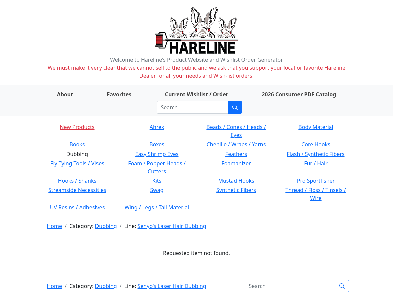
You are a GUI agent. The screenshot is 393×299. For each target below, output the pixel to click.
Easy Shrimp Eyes (157, 154)
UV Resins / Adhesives (77, 207)
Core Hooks (315, 144)
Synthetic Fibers (236, 190)
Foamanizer (236, 163)
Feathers (236, 154)
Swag (156, 190)
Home (54, 226)
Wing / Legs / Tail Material (157, 207)
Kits (156, 180)
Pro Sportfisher (316, 180)
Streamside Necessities (77, 190)
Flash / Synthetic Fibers (315, 154)
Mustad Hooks (236, 180)
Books (77, 144)
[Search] (192, 107)
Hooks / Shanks (77, 180)
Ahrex (157, 127)
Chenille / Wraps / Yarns (236, 144)
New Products (77, 127)
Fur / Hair (316, 163)
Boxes (156, 144)
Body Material (315, 127)
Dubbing (106, 226)
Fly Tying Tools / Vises (77, 163)
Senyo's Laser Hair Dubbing (172, 226)
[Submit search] (235, 107)
